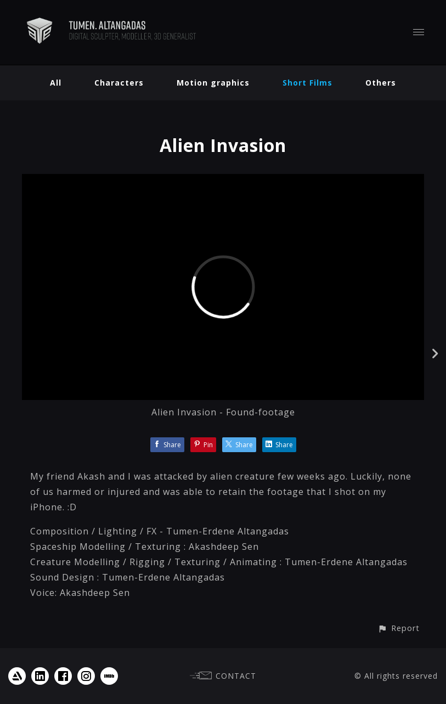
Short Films (307, 82)
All (55, 82)
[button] (398, 628)
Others (380, 82)
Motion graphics (213, 82)
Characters (119, 82)
